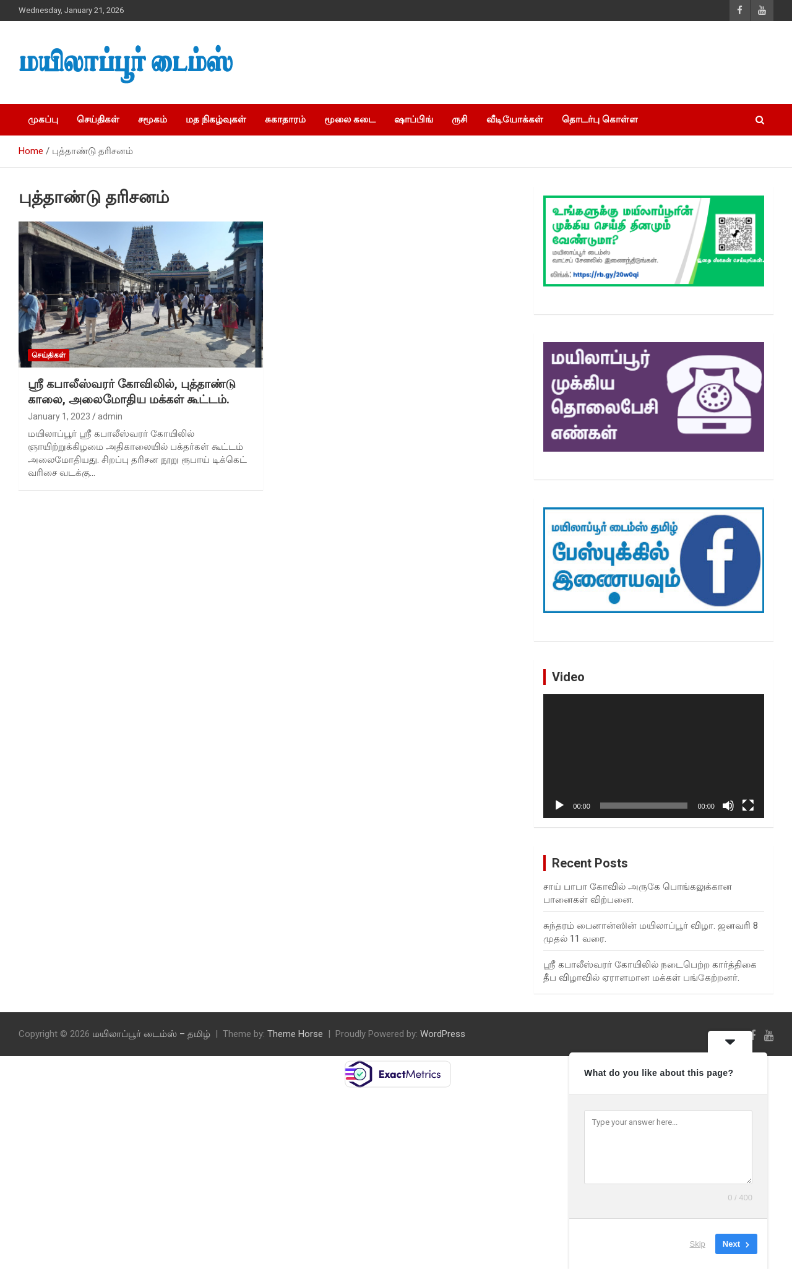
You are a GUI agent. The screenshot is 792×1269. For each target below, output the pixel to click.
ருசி (460, 119)
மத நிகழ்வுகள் (216, 119)
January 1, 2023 (59, 416)
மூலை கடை (350, 119)
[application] (653, 756)
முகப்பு (43, 119)
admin (110, 416)
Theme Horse (295, 1033)
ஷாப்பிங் (413, 119)
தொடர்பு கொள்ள (600, 119)
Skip (697, 1244)
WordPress (442, 1033)
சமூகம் (152, 119)
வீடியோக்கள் (514, 119)
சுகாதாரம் (285, 119)
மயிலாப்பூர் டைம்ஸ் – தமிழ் (151, 1033)
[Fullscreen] (748, 805)
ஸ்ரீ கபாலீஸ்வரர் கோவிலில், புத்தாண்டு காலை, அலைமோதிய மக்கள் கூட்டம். (132, 392)
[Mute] (728, 805)
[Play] (559, 805)
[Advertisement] (557, 62)
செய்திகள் (98, 119)
